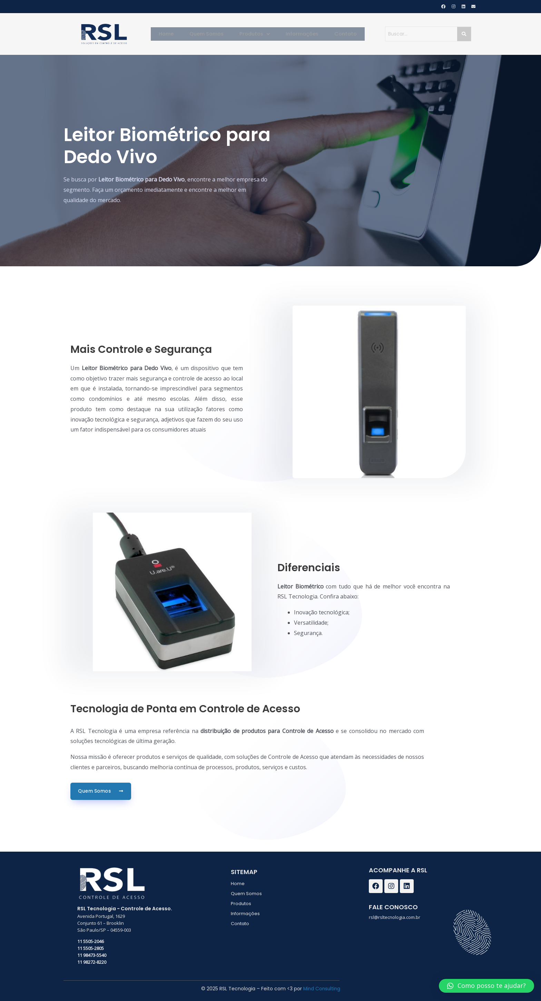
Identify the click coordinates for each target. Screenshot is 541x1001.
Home (173, 34)
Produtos (255, 34)
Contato (338, 34)
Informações (299, 34)
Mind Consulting (321, 988)
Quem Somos (211, 34)
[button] (486, 986)
